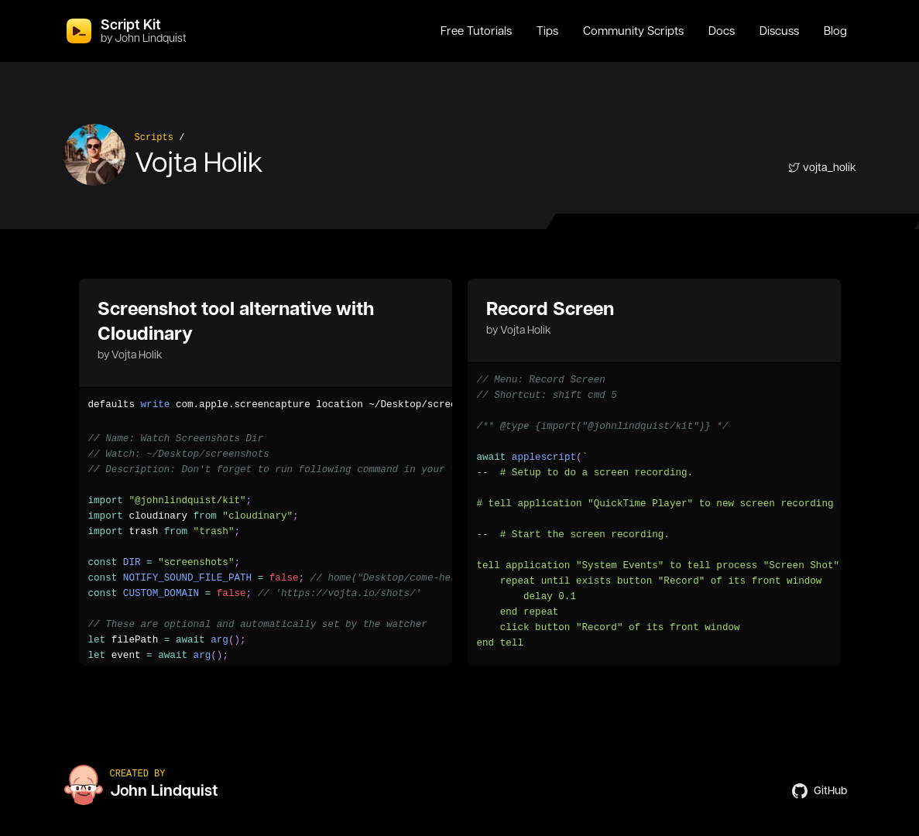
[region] (265, 405)
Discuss (779, 31)
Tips (547, 31)
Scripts (154, 137)
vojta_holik (822, 167)
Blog (835, 31)
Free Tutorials (476, 31)
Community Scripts (633, 31)
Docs (721, 31)
